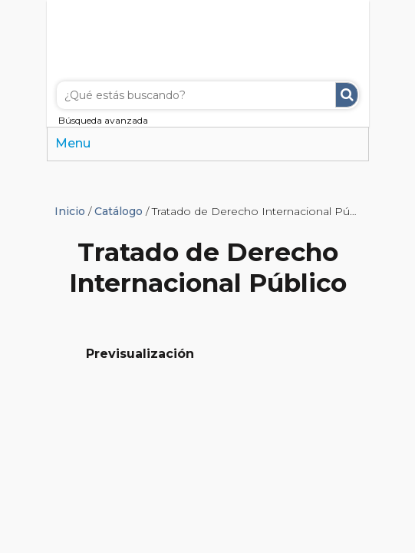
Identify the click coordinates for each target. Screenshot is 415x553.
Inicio (69, 211)
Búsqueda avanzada (103, 120)
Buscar (346, 95)
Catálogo (118, 211)
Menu (73, 143)
